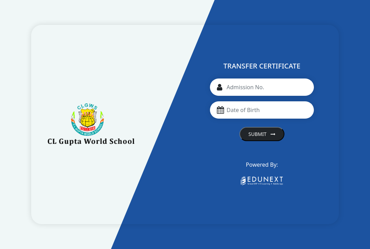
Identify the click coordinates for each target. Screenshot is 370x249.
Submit (261, 134)
